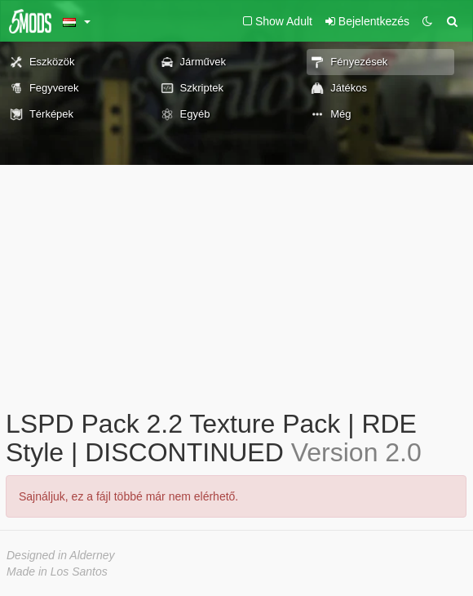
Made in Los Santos (57, 571)
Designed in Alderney (61, 555)
